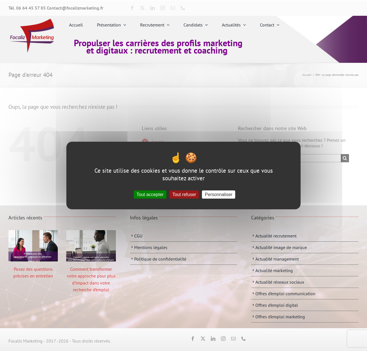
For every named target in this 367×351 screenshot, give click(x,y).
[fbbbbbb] (31, 21)
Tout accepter (149, 194)
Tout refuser (184, 194)
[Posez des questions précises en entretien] (33, 245)
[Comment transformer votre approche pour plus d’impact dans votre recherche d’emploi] (91, 245)
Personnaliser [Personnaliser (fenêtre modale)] (219, 194)
